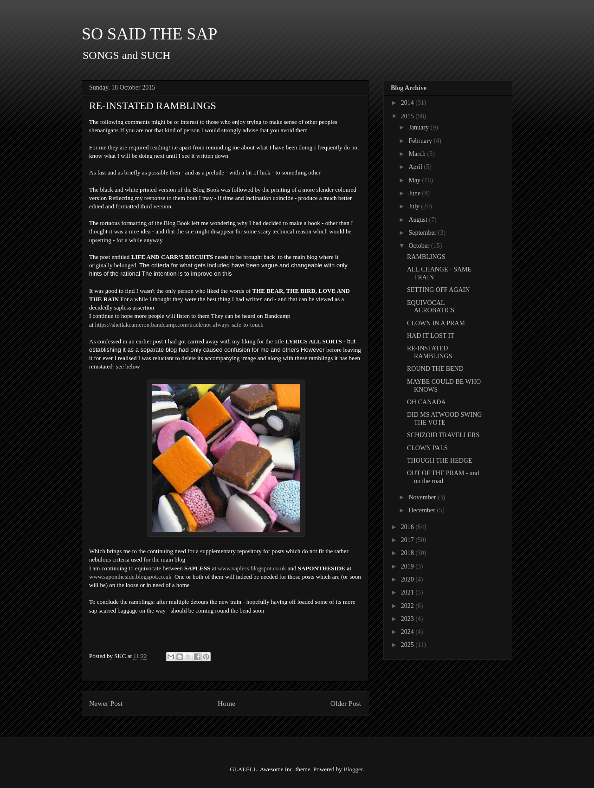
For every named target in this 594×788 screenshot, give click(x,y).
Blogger (352, 769)
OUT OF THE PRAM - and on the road (443, 477)
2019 (408, 566)
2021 (408, 592)
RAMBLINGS (426, 256)
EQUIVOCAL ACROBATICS (430, 306)
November (423, 497)
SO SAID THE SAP (149, 34)
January (419, 127)
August (418, 219)
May (415, 180)
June (415, 193)
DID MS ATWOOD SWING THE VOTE (444, 418)
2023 (408, 618)
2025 (408, 644)
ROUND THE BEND (435, 368)
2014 (408, 102)
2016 (408, 526)
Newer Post (106, 703)
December (422, 510)
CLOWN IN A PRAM (436, 323)
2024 (408, 631)
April (416, 166)
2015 (408, 116)
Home (226, 703)
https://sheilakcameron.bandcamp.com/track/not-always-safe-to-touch (179, 324)
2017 (408, 539)
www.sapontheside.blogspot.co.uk (130, 576)
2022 (408, 605)
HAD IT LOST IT (430, 335)
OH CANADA (426, 402)
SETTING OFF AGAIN (438, 289)
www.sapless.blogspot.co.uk (252, 568)
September (423, 232)
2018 (408, 552)
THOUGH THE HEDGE (439, 460)
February (420, 140)
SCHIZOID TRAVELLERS (443, 435)
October (419, 245)
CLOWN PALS (427, 448)
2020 (408, 579)
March (417, 153)
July (414, 206)
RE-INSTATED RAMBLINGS (429, 352)
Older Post (345, 703)
